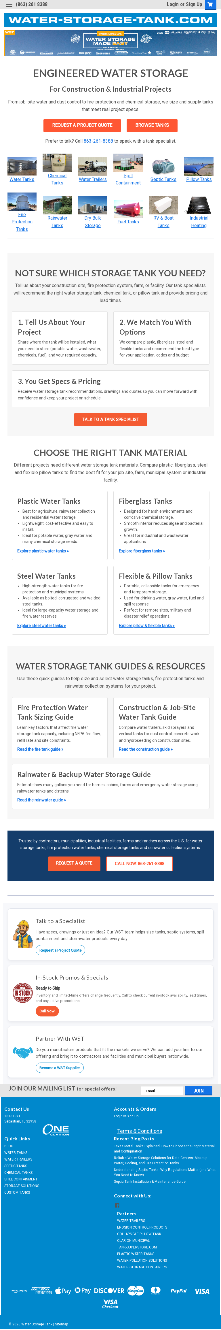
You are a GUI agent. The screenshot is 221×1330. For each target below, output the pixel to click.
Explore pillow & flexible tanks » (147, 625)
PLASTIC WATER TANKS (135, 1254)
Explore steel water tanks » (41, 625)
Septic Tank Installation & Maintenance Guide (150, 1182)
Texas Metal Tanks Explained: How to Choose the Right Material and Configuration (164, 1148)
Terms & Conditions (139, 1131)
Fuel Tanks (128, 222)
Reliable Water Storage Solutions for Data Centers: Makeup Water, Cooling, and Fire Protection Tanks (160, 1160)
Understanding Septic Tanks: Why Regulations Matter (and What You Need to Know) (165, 1172)
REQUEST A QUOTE (74, 863)
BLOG (8, 1146)
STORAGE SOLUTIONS (21, 1186)
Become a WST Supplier (59, 1067)
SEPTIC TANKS (15, 1166)
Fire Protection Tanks (22, 222)
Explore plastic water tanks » (43, 551)
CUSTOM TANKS (17, 1193)
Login (173, 4)
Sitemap (61, 1324)
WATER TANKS (15, 1153)
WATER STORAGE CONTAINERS (142, 1267)
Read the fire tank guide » (40, 749)
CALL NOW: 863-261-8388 (139, 863)
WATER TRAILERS (18, 1159)
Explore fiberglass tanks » (142, 551)
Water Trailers (93, 179)
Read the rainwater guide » (41, 800)
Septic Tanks (163, 179)
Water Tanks (21, 179)
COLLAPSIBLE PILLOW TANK (139, 1234)
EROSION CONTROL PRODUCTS (142, 1227)
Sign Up (194, 4)
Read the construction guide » (146, 749)
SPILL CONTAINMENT (20, 1179)
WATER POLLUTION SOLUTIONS (142, 1261)
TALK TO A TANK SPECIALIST (110, 419)
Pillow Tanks (199, 179)
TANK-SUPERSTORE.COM (137, 1247)
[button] (22, 166)
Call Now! (47, 1011)
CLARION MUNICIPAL (133, 1241)
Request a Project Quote (60, 950)
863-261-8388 (98, 141)
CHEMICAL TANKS (18, 1173)
